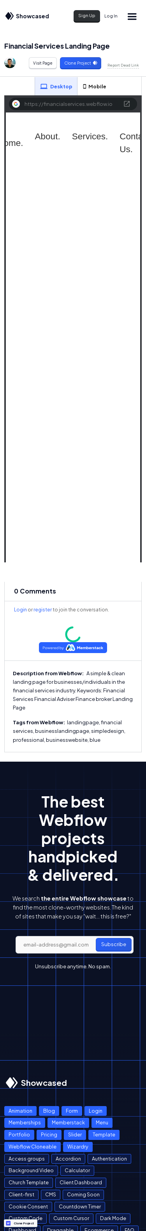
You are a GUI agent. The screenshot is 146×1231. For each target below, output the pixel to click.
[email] (75, 945)
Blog (49, 1111)
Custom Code (25, 1218)
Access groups (27, 1158)
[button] (131, 16)
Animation (20, 1111)
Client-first (21, 1194)
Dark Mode (113, 1218)
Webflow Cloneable (32, 1146)
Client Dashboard (81, 1182)
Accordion (68, 1158)
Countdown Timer (80, 1206)
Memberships (25, 1122)
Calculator (77, 1170)
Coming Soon (83, 1194)
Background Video (31, 1170)
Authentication (109, 1158)
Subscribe (113, 944)
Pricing (49, 1134)
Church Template (29, 1182)
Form (72, 1111)
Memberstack (68, 1122)
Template (104, 1134)
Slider (75, 1134)
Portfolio (19, 1134)
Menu (102, 1122)
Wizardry (77, 1146)
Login (20, 610)
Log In (111, 15)
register (42, 610)
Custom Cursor (71, 1218)
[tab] (56, 86)
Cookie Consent (28, 1206)
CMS (50, 1194)
